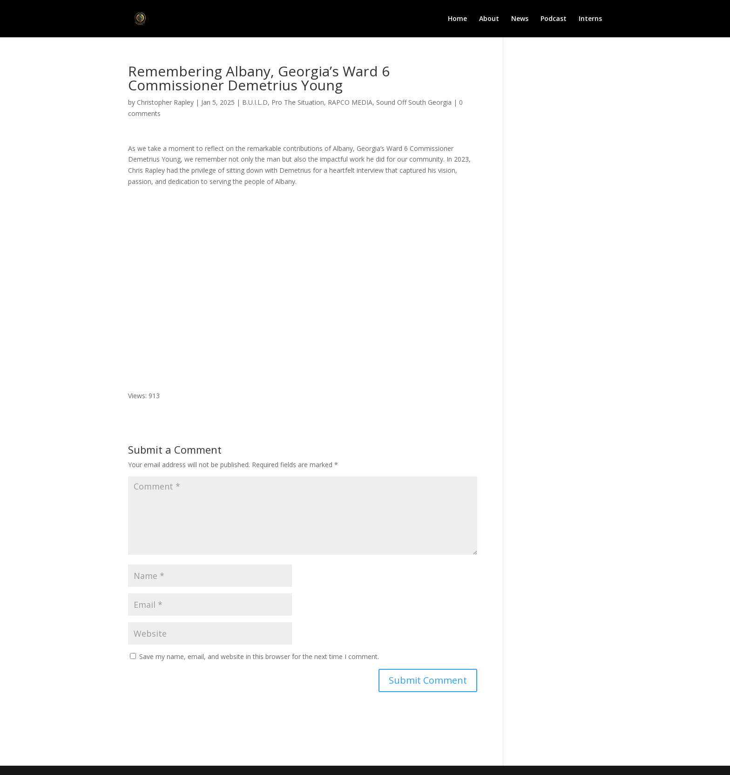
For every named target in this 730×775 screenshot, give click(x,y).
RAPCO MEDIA (350, 102)
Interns (590, 19)
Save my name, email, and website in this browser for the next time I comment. (259, 656)
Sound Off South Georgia (414, 102)
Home (457, 19)
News (519, 19)
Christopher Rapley (165, 102)
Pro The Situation (297, 102)
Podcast (554, 19)
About (489, 19)
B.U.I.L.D (255, 102)
